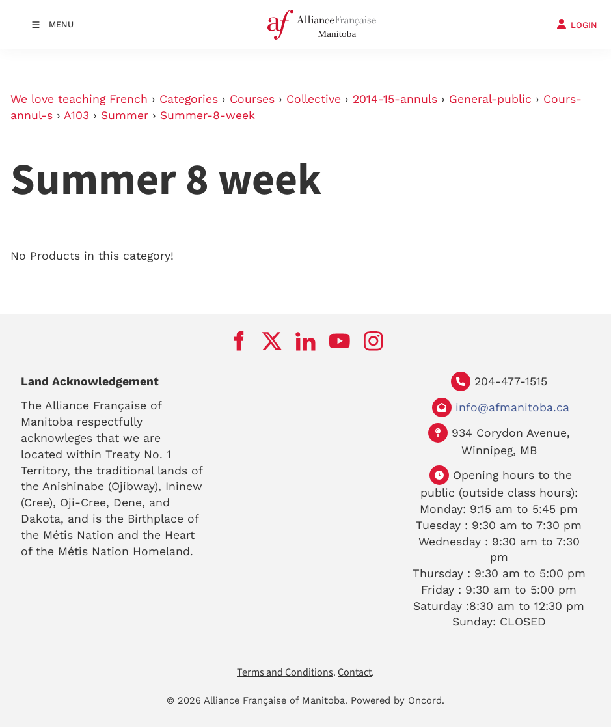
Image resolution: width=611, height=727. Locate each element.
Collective (313, 98)
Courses (252, 98)
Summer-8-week (207, 115)
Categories (188, 98)
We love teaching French (79, 98)
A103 (76, 115)
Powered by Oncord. (397, 700)
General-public (490, 98)
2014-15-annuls (395, 98)
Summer (124, 115)
